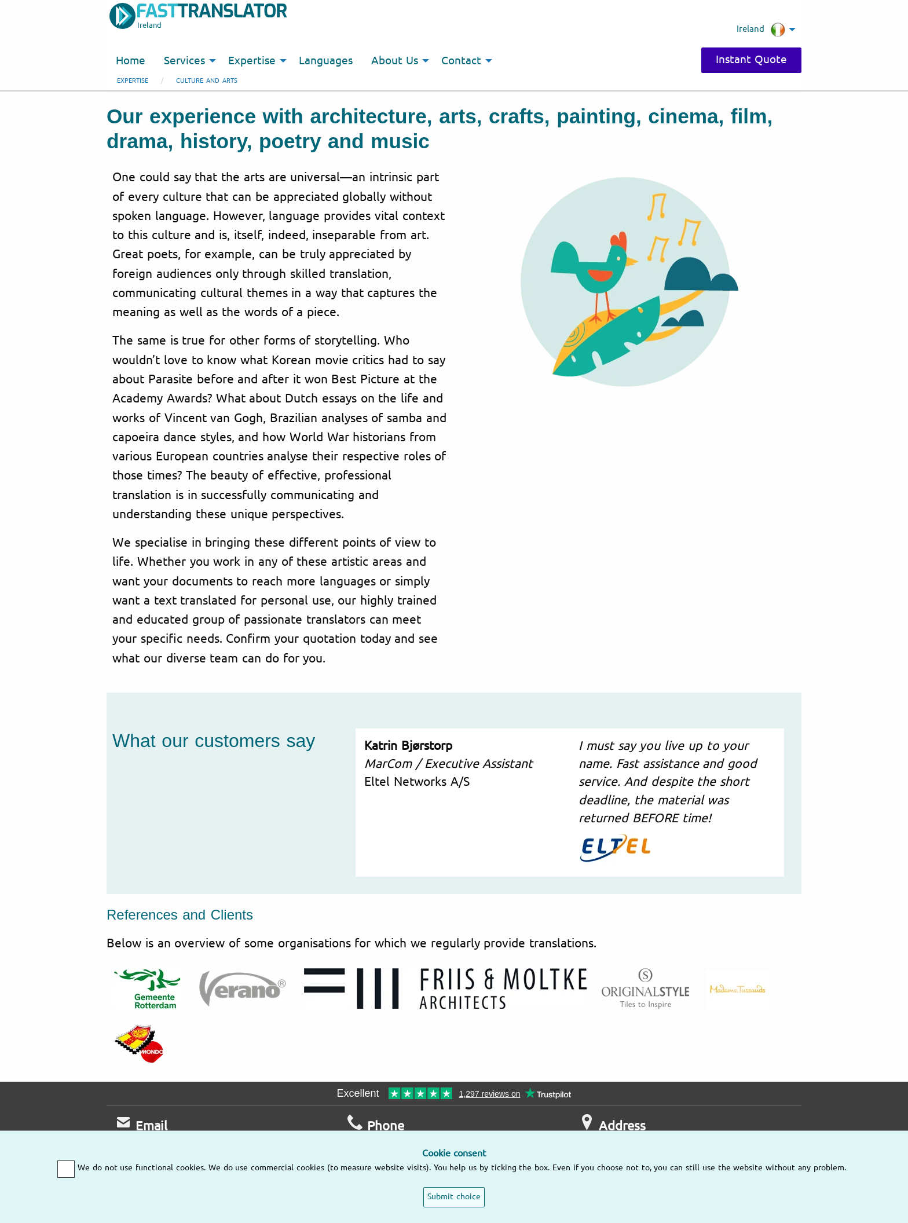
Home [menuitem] (130, 61)
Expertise (132, 81)
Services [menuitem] (184, 61)
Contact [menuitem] (461, 61)
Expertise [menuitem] (252, 61)
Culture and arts (206, 81)
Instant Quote (751, 59)
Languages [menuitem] (326, 61)
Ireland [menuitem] (761, 29)
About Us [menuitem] (394, 61)
